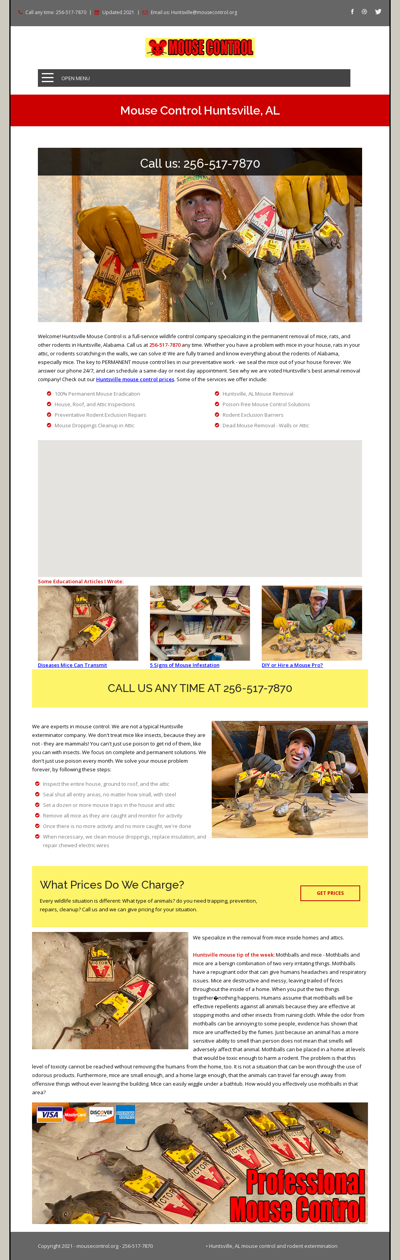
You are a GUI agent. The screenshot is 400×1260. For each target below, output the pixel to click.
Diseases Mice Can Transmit (72, 665)
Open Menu (75, 78)
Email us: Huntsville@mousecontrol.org (194, 12)
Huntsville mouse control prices (135, 379)
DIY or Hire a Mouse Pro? (292, 665)
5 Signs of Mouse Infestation (185, 665)
